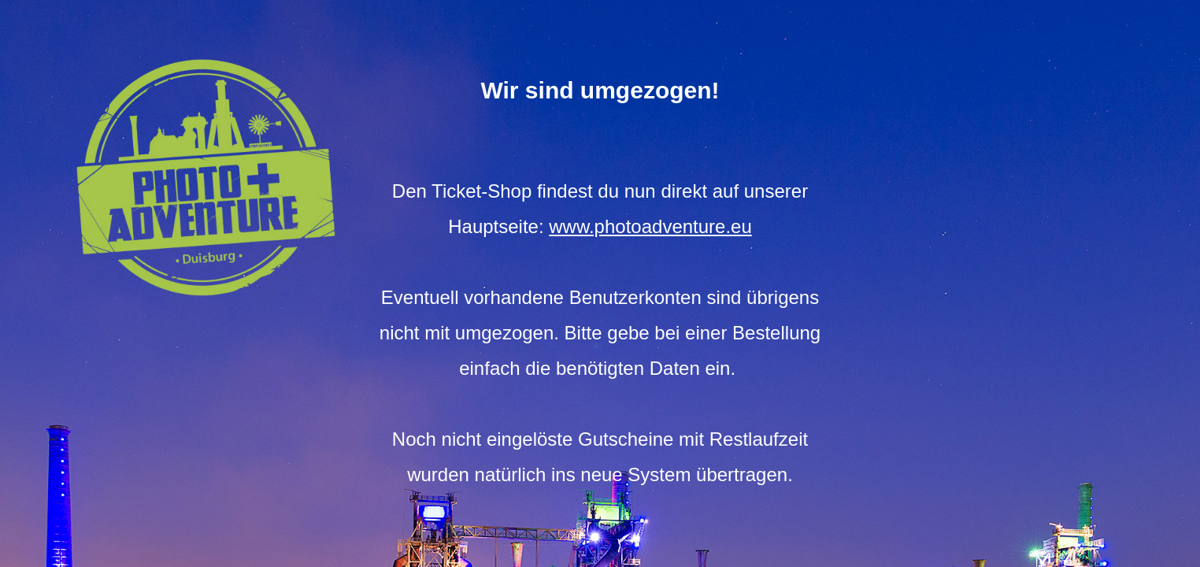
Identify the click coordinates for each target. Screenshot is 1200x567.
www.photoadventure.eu (650, 226)
